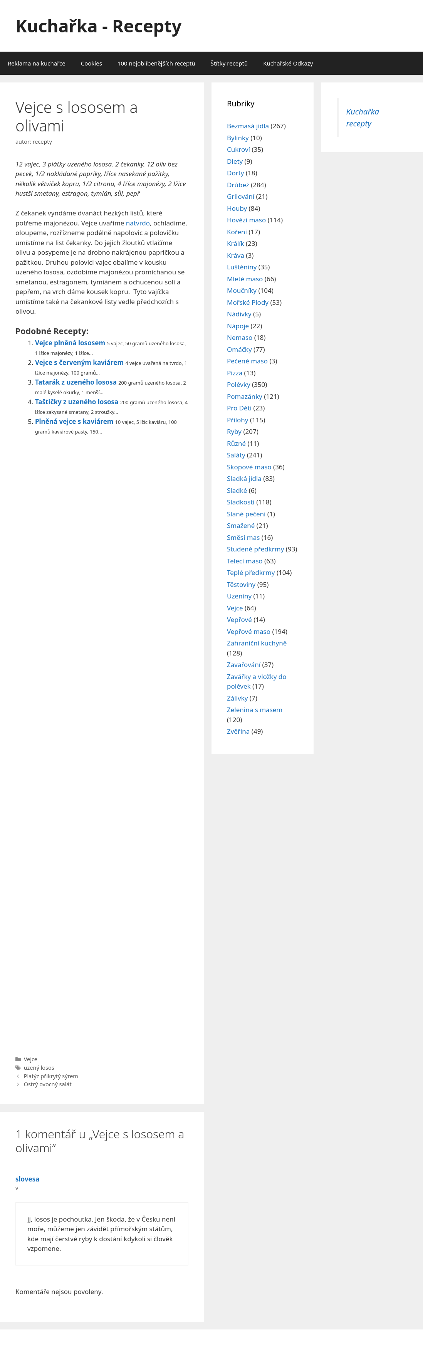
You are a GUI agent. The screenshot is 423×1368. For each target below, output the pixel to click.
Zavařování (243, 664)
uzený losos (39, 1067)
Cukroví (238, 149)
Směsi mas (243, 537)
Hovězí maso (246, 219)
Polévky (238, 384)
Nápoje (238, 325)
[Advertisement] (101, 743)
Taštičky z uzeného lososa (76, 401)
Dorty (235, 172)
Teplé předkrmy (251, 572)
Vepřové (239, 619)
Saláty (236, 454)
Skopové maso (249, 466)
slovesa (27, 1179)
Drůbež (238, 184)
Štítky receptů (229, 63)
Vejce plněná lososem (70, 342)
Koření (237, 231)
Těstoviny (241, 584)
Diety (235, 161)
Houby (237, 208)
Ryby (234, 431)
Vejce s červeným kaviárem (79, 362)
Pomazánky (244, 396)
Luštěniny (242, 266)
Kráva (235, 255)
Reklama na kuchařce (36, 63)
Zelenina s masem (254, 709)
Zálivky (237, 698)
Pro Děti (239, 407)
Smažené (241, 525)
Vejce (30, 1059)
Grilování (240, 196)
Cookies (91, 63)
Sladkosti (241, 501)
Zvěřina (238, 731)
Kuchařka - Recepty (98, 25)
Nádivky (239, 313)
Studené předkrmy (255, 549)
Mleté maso (245, 278)
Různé (236, 443)
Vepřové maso (248, 631)
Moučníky (242, 290)
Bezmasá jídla (248, 125)
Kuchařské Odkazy (288, 63)
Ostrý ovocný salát (48, 1084)
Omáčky (239, 349)
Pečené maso (247, 360)
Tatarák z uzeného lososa (76, 382)
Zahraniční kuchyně (257, 643)
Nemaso (239, 337)
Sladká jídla (244, 478)
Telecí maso (245, 560)
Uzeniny (239, 596)
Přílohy (237, 419)
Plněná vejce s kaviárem (74, 421)
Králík (235, 243)
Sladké (237, 490)
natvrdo (138, 222)
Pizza (234, 372)
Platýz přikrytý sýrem (51, 1076)
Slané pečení (246, 513)
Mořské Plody (248, 302)
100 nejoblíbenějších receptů (156, 63)
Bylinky (238, 137)
